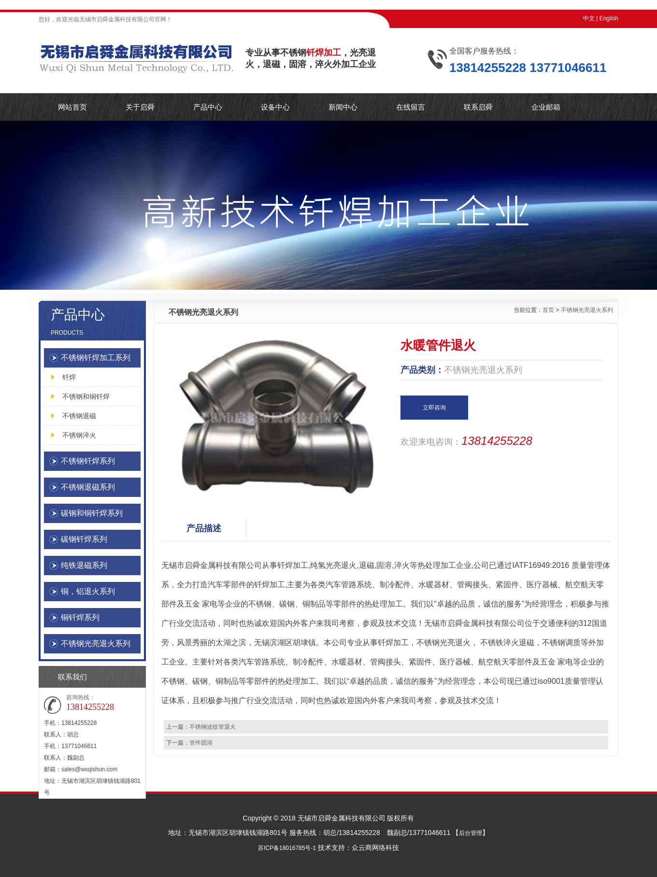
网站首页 (72, 107)
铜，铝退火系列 (88, 591)
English (609, 18)
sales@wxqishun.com (89, 769)
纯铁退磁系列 (84, 565)
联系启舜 (478, 107)
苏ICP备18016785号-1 (287, 848)
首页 (548, 310)
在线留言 (410, 107)
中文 (589, 18)
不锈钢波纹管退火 (212, 726)
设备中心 (275, 107)
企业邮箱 (545, 107)
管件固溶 (201, 742)
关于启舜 (140, 107)
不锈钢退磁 (79, 416)
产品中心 (207, 107)
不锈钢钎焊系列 (88, 461)
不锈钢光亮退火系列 (95, 643)
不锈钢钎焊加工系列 (95, 358)
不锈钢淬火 (79, 435)
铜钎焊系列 (80, 617)
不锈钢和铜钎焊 (86, 396)
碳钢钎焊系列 (84, 539)
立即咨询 (434, 407)
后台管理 (470, 833)
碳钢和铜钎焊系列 (92, 513)
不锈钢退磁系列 (88, 487)
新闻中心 (342, 107)
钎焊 (69, 377)
